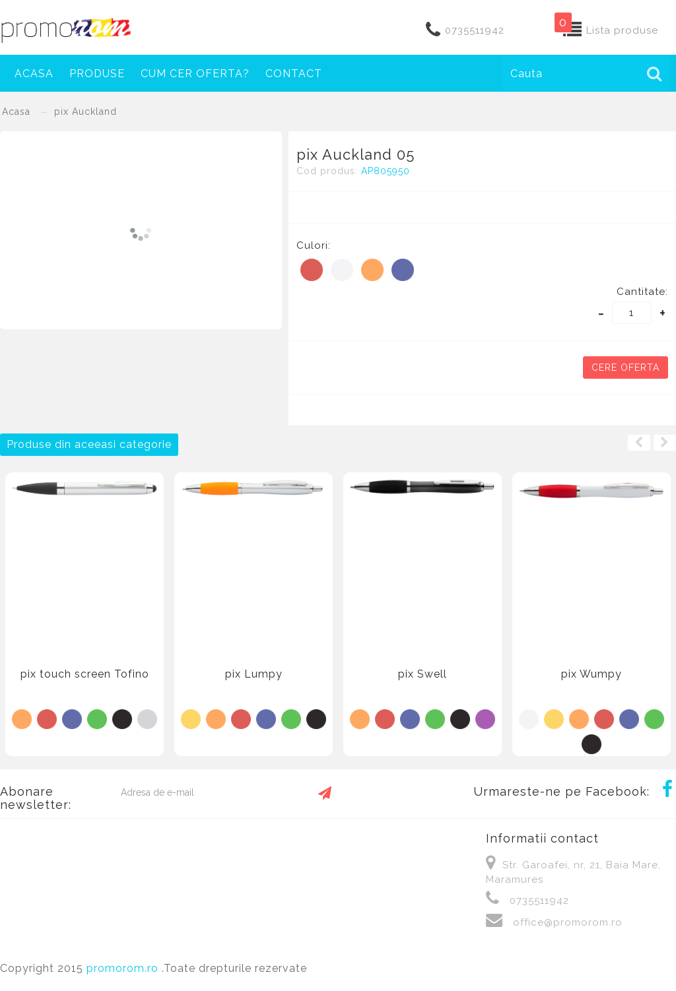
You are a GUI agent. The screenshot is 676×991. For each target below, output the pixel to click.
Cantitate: (642, 292)
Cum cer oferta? (195, 73)
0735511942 (474, 30)
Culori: (313, 245)
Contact (293, 73)
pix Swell (422, 674)
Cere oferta (625, 367)
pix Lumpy (254, 674)
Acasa (34, 73)
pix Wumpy (591, 674)
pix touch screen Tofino (84, 674)
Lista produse (622, 30)
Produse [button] (97, 73)
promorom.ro (124, 968)
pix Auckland (85, 111)
